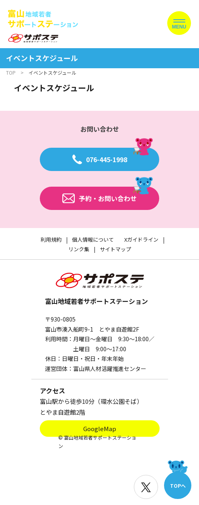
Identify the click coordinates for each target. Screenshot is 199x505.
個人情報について (93, 239)
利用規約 (51, 239)
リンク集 (78, 249)
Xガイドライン (141, 239)
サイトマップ (115, 249)
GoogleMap (99, 428)
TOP (11, 72)
